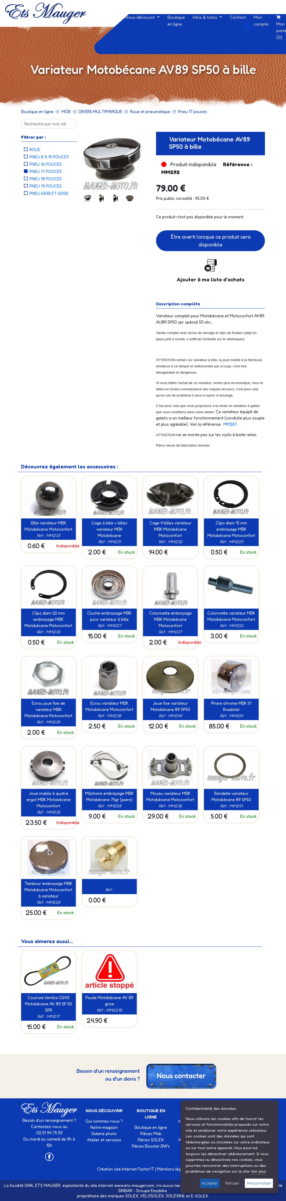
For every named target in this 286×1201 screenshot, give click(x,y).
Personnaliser (259, 1183)
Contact (238, 17)
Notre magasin (104, 1127)
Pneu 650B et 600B (48, 193)
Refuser (232, 1183)
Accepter (210, 1183)
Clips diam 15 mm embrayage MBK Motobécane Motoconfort (231, 529)
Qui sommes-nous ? (104, 1121)
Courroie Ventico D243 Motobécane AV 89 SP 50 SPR (48, 1004)
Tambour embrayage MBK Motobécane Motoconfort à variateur (48, 890)
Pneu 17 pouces (192, 111)
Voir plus (258, 1171)
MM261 (230, 424)
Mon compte (261, 20)
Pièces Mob (150, 1133)
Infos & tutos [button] (205, 17)
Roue (34, 149)
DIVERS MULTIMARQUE (100, 111)
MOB (66, 111)
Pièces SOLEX (151, 1139)
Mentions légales (173, 1169)
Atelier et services (104, 1139)
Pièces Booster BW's (151, 1146)
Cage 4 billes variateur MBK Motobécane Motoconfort (170, 529)
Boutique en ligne (176, 20)
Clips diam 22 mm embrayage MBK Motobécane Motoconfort (48, 619)
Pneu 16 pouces (45, 164)
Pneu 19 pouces (45, 186)
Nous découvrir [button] (140, 17)
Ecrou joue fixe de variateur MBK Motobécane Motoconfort (48, 709)
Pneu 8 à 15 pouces (49, 156)
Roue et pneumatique (150, 111)
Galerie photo (104, 1133)
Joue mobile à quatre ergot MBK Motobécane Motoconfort (49, 799)
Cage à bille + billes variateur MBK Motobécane (109, 529)
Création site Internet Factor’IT (125, 1169)
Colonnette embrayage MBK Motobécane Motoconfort (170, 619)
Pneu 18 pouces (45, 178)
